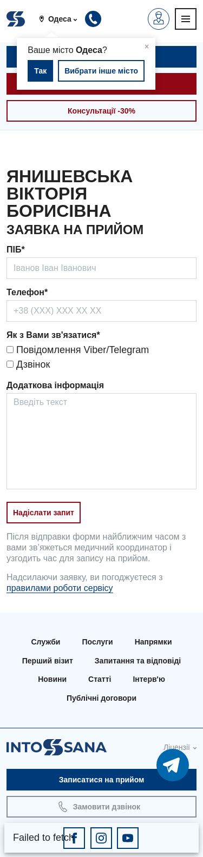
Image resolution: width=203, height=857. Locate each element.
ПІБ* (15, 249)
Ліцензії (176, 747)
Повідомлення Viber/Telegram (77, 349)
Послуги (97, 641)
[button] (62, 19)
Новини (52, 679)
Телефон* (27, 292)
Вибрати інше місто (101, 71)
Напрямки (153, 641)
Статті (99, 679)
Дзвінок (28, 364)
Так (40, 71)
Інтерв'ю (149, 679)
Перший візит (47, 660)
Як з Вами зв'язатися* (53, 335)
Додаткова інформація (55, 385)
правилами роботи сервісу (59, 588)
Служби (46, 641)
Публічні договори (101, 698)
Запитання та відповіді (138, 660)
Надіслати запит (43, 512)
